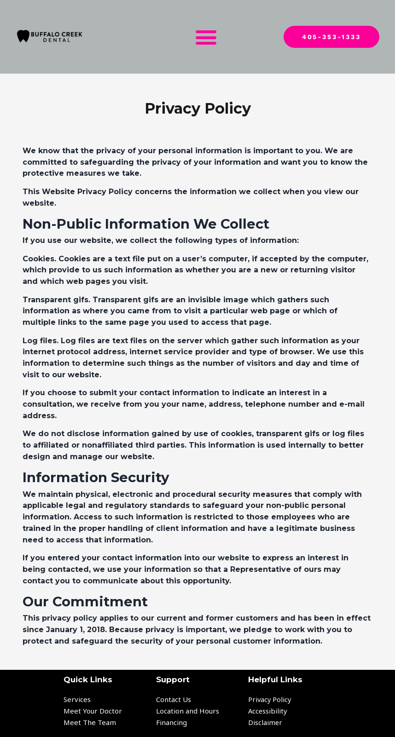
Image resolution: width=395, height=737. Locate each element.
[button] (206, 37)
